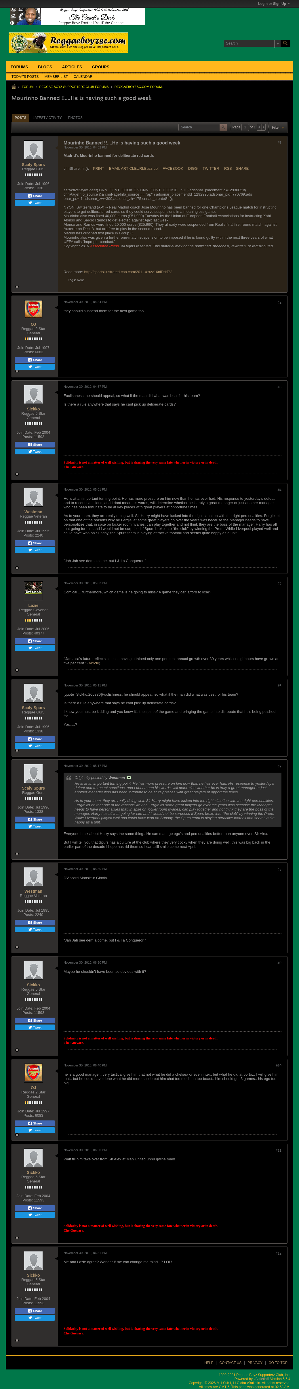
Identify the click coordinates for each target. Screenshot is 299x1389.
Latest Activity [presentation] (47, 118)
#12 (278, 1253)
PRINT (98, 168)
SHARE (242, 168)
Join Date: (25, 184)
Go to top (277, 1363)
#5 (279, 584)
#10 (278, 1066)
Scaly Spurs (33, 164)
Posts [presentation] (20, 118)
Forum (27, 86)
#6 (279, 686)
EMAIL (114, 168)
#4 (279, 490)
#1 (279, 143)
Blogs (45, 67)
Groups (100, 67)
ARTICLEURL (132, 168)
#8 (279, 869)
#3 (279, 387)
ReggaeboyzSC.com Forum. (139, 86)
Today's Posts (25, 77)
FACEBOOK (172, 168)
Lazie (33, 605)
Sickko (33, 409)
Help (208, 1363)
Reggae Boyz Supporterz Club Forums (73, 86)
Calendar (83, 77)
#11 (278, 1151)
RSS (228, 168)
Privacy (254, 1363)
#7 (279, 766)
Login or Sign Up (274, 4)
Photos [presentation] (75, 118)
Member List (56, 77)
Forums (19, 67)
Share (35, 196)
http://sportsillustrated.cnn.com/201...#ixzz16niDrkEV (128, 272)
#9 (279, 963)
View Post (129, 777)
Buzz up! (151, 168)
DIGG (193, 168)
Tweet (34, 203)
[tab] (21, 117)
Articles (72, 67)
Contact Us (230, 1363)
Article (94, 663)
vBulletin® (261, 1379)
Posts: (29, 188)
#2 (279, 302)
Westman (33, 512)
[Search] (252, 43)
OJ (33, 324)
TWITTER (211, 168)
